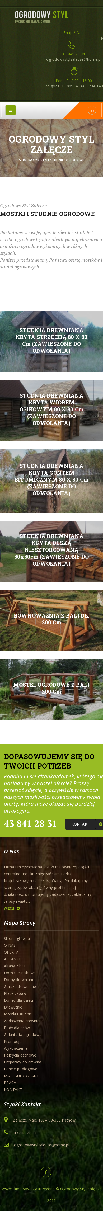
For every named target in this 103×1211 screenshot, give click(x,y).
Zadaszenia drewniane (24, 1020)
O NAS (10, 945)
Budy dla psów (17, 1027)
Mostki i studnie (18, 1013)
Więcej (12, 908)
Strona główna (17, 938)
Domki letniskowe (20, 972)
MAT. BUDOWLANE (21, 1075)
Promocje (12, 1041)
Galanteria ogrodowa (22, 1034)
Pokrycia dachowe (20, 1055)
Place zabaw (15, 993)
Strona (25, 160)
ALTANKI (12, 959)
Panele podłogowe (20, 1068)
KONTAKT (13, 1089)
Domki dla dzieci (18, 1000)
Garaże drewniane (20, 986)
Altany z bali (14, 965)
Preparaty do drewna (22, 1061)
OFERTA (11, 952)
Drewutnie (13, 1007)
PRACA (10, 1082)
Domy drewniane (19, 979)
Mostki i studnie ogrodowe (59, 160)
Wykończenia (15, 1048)
